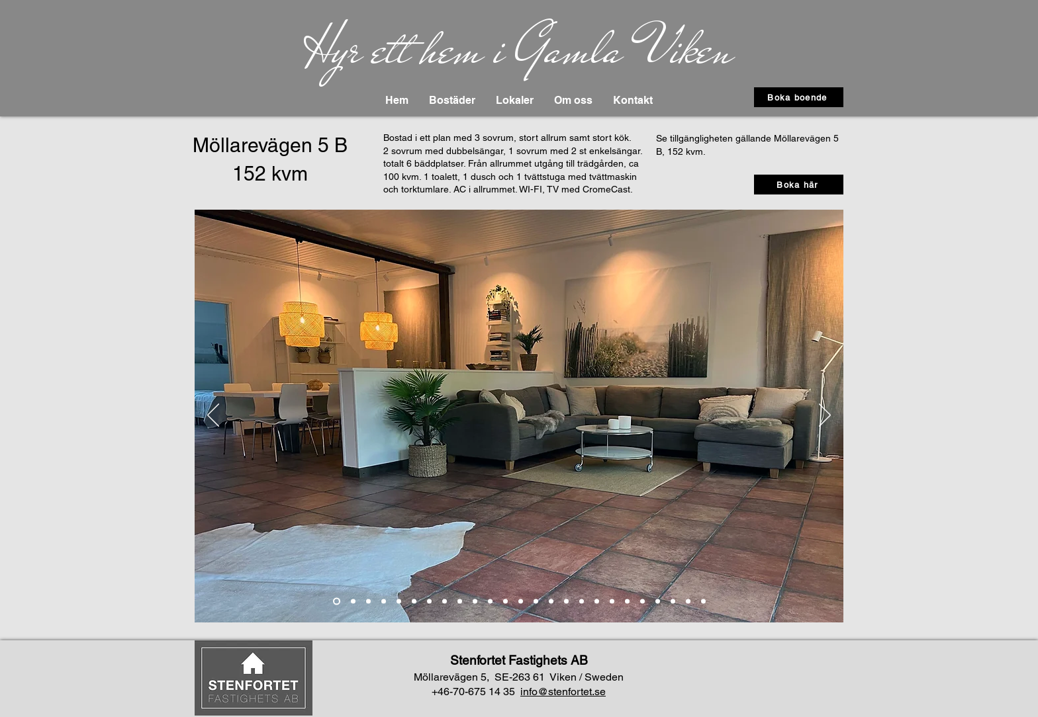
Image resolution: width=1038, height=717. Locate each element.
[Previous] (213, 416)
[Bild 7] (444, 601)
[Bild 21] (688, 601)
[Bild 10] (520, 601)
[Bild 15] (612, 601)
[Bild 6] (490, 601)
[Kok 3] (429, 601)
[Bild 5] (475, 601)
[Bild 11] (536, 601)
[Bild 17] (627, 601)
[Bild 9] (505, 601)
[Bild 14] (581, 601)
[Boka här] (798, 184)
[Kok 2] (414, 601)
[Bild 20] (673, 601)
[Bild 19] (657, 601)
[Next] (825, 416)
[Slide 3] (368, 601)
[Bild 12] (551, 601)
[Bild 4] (383, 601)
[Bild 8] (459, 601)
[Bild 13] (566, 601)
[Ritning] (703, 601)
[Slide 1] (336, 601)
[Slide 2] (353, 601)
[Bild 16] (596, 601)
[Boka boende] (798, 97)
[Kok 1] (399, 601)
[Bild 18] (642, 601)
